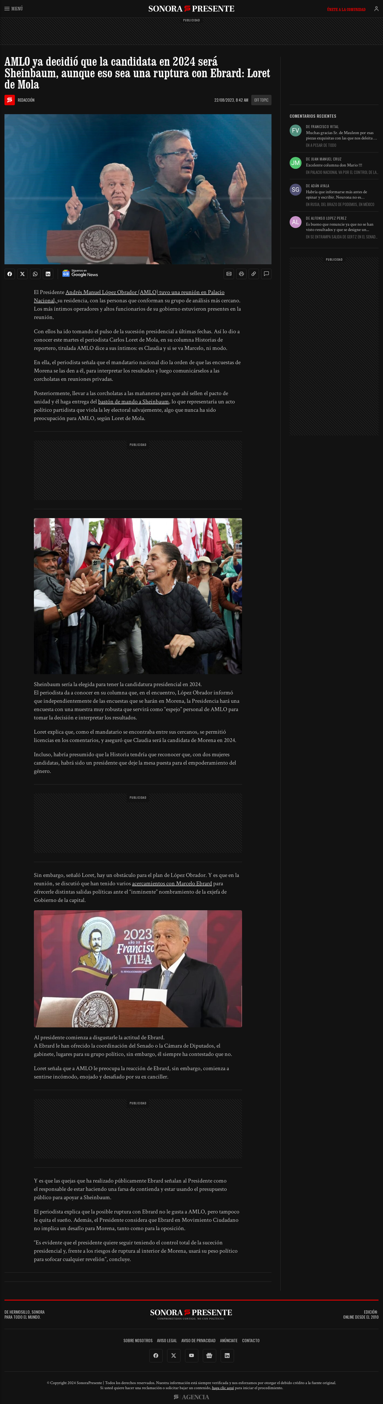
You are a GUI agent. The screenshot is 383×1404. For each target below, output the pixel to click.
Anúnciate (229, 1340)
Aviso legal (167, 1340)
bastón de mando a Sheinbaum (133, 401)
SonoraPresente (191, 8)
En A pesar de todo (321, 145)
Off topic (261, 100)
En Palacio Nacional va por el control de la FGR (341, 172)
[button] (229, 274)
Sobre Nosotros (138, 1340)
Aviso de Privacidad (198, 1340)
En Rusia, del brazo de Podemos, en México (340, 204)
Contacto (251, 1340)
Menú (13, 8)
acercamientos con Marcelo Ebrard (172, 883)
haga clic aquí (223, 1388)
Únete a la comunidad (346, 9)
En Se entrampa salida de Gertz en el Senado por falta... (342, 237)
